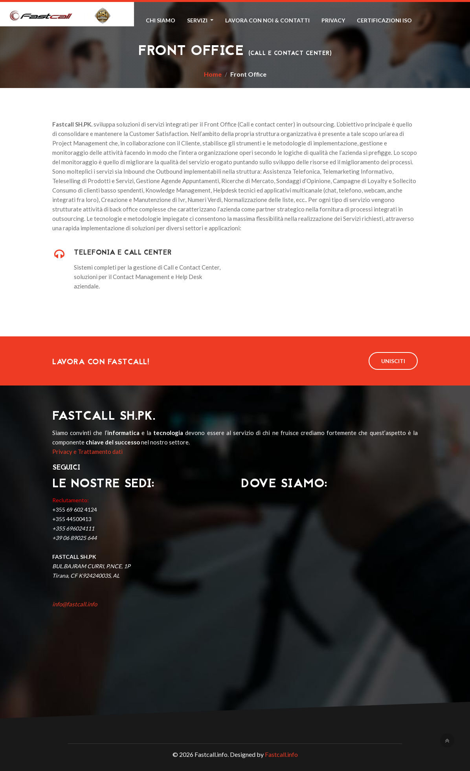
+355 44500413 (72, 519)
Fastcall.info (281, 754)
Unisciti (393, 361)
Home (213, 74)
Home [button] (125, 20)
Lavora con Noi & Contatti (267, 20)
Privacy (333, 20)
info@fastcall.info (74, 604)
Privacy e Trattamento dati (87, 451)
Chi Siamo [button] (160, 20)
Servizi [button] (198, 20)
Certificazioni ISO (384, 20)
